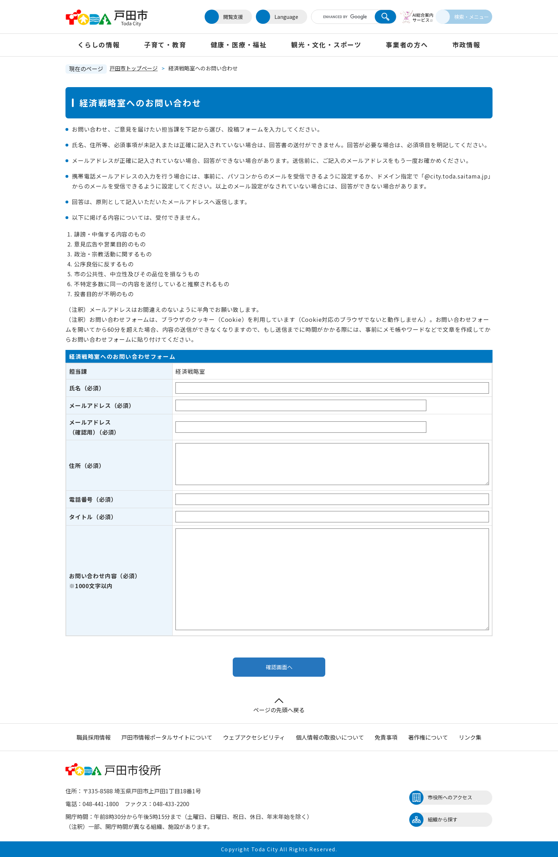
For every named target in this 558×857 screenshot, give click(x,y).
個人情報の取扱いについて (330, 737)
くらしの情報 (99, 44)
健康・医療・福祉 (239, 44)
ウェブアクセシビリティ (254, 737)
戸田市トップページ (134, 68)
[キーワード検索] (337, 16)
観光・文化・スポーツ (326, 44)
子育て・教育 (165, 44)
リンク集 (470, 737)
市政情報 (466, 44)
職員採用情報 (94, 737)
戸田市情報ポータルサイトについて (166, 737)
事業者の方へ (407, 44)
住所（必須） (87, 465)
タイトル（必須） (93, 516)
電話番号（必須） (93, 499)
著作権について (428, 737)
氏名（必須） (87, 388)
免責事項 (386, 737)
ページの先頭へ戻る (279, 706)
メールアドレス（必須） (102, 405)
